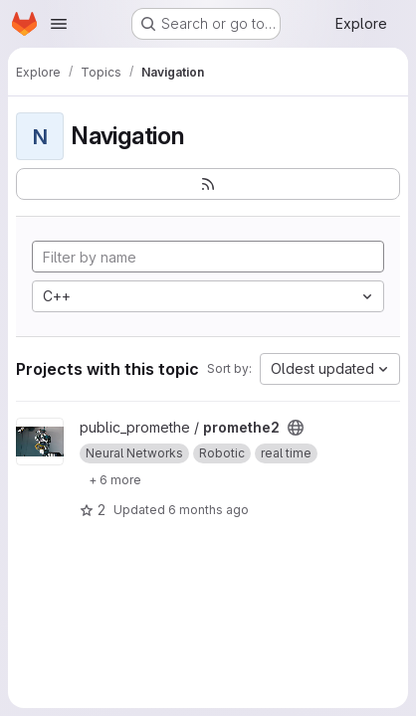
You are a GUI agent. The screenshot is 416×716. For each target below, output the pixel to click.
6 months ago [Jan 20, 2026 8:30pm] (208, 509)
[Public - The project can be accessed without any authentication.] (296, 428)
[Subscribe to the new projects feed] (208, 184)
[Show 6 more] (115, 479)
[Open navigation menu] (59, 24)
